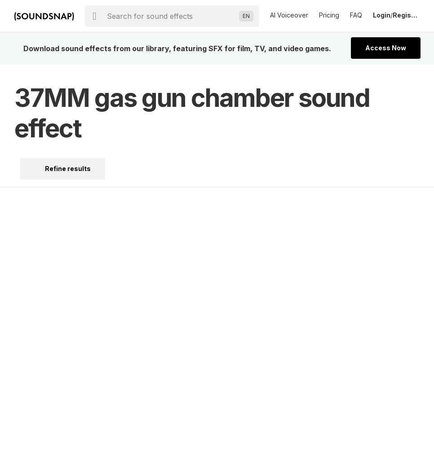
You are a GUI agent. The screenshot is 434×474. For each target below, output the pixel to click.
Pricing (329, 15)
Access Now (385, 48)
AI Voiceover (289, 15)
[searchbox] (171, 16)
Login (381, 15)
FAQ (356, 15)
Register (406, 15)
